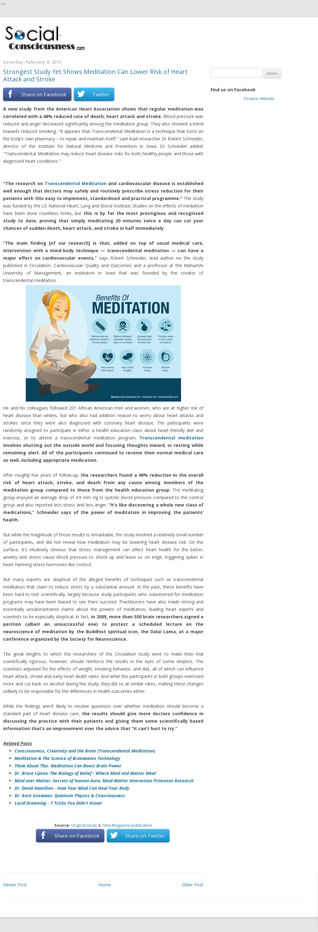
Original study (84, 825)
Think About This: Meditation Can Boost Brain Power (68, 766)
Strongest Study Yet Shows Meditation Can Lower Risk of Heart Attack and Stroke (95, 75)
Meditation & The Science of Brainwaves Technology (67, 758)
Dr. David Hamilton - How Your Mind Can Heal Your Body (72, 788)
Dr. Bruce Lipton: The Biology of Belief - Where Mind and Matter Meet (85, 773)
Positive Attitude (259, 98)
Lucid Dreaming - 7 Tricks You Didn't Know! (58, 803)
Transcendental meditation (171, 438)
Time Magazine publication (127, 825)
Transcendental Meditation (75, 183)
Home (104, 885)
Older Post (192, 885)
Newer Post (15, 885)
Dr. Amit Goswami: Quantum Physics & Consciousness (70, 795)
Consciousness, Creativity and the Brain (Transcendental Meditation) (85, 751)
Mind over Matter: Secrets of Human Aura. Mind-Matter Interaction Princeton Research (104, 781)
